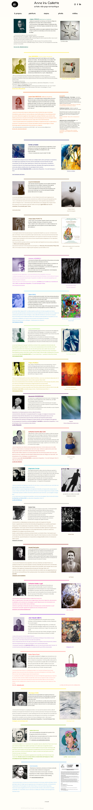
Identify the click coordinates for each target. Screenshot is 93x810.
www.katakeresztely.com (37, 777)
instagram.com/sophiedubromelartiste (40, 740)
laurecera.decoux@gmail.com (44, 127)
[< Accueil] (46, 801)
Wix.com (42, 808)
